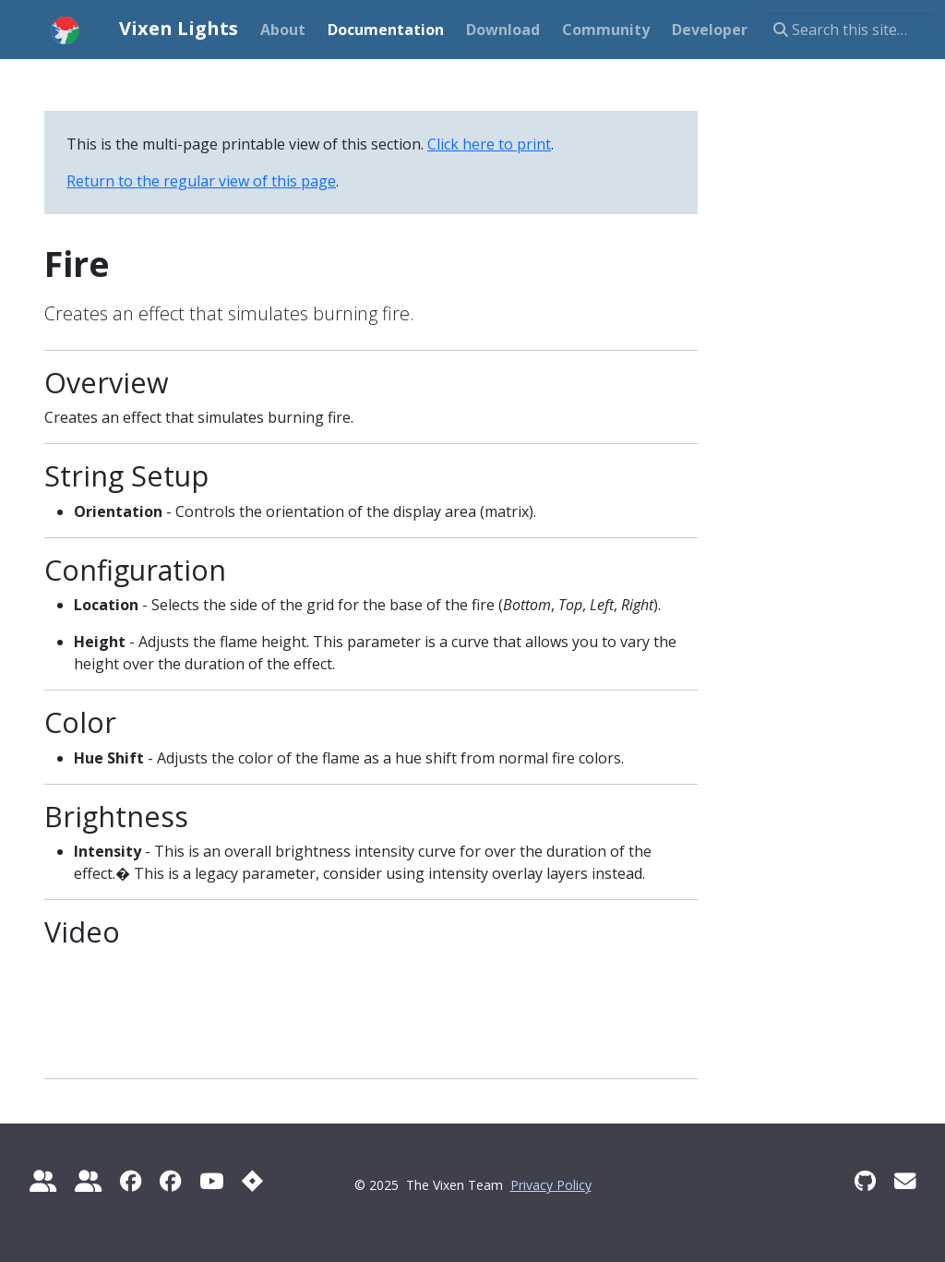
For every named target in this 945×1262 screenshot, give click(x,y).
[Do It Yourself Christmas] (43, 1181)
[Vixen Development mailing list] (904, 1181)
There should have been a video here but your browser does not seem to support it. (95, 1007)
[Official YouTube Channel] (211, 1181)
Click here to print (489, 144)
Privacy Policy (551, 1185)
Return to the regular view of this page (201, 181)
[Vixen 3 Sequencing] (170, 1181)
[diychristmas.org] (88, 1181)
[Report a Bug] (252, 1181)
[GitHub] (865, 1181)
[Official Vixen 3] (130, 1181)
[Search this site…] (848, 29)
